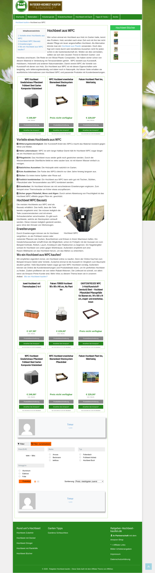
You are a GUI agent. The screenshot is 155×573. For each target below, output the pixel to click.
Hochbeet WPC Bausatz (29, 41)
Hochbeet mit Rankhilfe (27, 548)
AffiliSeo (110, 569)
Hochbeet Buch (89, 461)
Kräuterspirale (48, 17)
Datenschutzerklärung (120, 559)
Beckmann (57, 458)
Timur (70, 425)
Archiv (115, 17)
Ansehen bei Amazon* (31, 130)
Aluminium (26, 471)
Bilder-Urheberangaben (121, 549)
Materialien (33, 17)
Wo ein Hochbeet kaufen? (36, 277)
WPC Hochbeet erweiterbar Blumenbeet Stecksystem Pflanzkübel (61, 82)
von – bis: (30, 456)
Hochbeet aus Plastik (71, 46)
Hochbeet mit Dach (84, 17)
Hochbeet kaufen (22, 23)
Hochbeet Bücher (24, 554)
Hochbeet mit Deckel (26, 538)
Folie (24, 477)
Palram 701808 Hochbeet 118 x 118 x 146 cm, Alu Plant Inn (61, 286)
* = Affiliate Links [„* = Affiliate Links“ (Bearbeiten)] (118, 545)
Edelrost (25, 474)
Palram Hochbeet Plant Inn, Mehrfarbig (91, 81)
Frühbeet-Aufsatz (89, 458)
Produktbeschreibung (31, 125)
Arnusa (55, 455)
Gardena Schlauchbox (58, 533)
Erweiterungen (25, 44)
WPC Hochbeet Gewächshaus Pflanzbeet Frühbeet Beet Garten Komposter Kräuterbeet (31, 84)
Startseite (20, 17)
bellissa (55, 461)
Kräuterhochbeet (65, 17)
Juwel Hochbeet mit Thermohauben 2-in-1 (31, 285)
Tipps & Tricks (102, 17)
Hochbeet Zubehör (25, 533)
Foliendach (87, 455)
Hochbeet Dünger (25, 543)
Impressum (115, 554)
